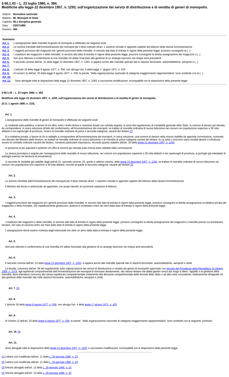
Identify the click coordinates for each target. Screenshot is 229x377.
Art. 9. (10, 315)
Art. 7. (10, 288)
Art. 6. (10, 257)
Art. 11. (11, 342)
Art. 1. (8, 114)
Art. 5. (10, 241)
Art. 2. (10, 175)
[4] (19, 331)
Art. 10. (11, 331)
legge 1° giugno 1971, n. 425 (101, 304)
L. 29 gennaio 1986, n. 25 (63, 356)
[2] (131, 164)
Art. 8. (10, 299)
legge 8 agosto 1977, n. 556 (40, 304)
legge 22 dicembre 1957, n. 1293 (156, 142)
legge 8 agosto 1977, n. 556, (54, 320)
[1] (131, 131)
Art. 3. (10, 197)
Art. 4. (10, 216)
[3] (17, 288)
